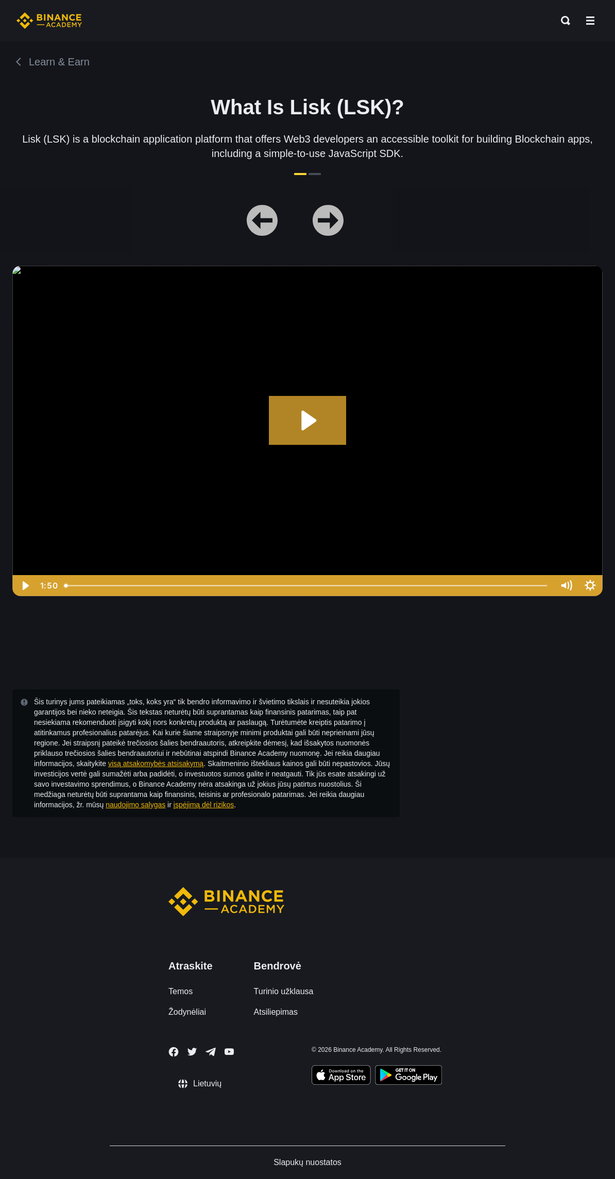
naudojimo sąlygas (135, 805)
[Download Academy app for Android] (408, 1076)
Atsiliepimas (276, 1012)
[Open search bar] (562, 20)
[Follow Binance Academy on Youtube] (229, 1051)
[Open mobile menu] (590, 20)
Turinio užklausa (284, 991)
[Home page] (49, 20)
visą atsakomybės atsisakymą (155, 763)
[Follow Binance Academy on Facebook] (173, 1052)
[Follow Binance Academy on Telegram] (211, 1051)
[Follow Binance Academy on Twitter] (192, 1052)
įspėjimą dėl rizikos (204, 805)
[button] (590, 20)
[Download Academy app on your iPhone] (341, 1076)
